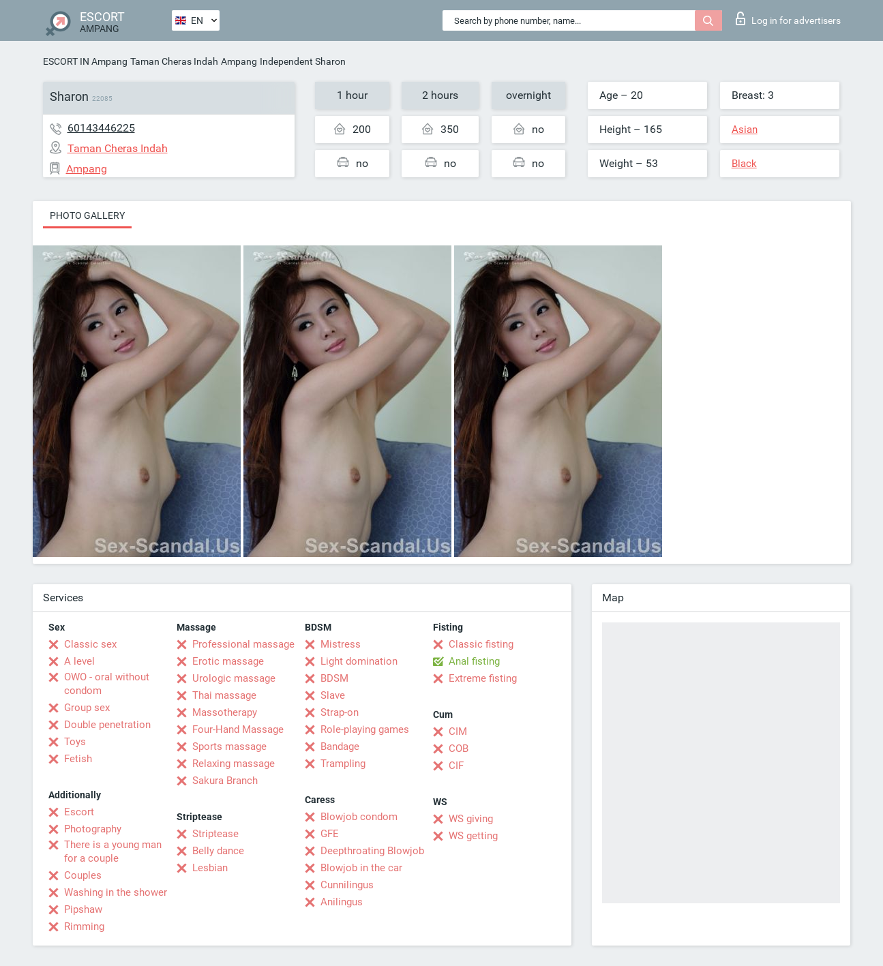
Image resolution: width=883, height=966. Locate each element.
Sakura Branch (225, 780)
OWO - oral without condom (106, 684)
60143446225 (101, 127)
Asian (745, 129)
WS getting (473, 836)
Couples (83, 875)
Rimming (84, 926)
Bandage (339, 746)
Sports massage (229, 746)
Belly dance (218, 851)
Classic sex (90, 644)
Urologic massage (233, 678)
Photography (92, 829)
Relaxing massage (233, 763)
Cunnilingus (347, 885)
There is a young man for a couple (113, 851)
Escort (79, 812)
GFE (329, 834)
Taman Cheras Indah (174, 61)
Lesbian (210, 868)
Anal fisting (474, 661)
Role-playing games (364, 729)
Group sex (87, 707)
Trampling (342, 763)
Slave (332, 695)
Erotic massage (228, 661)
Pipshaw (83, 909)
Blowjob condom (359, 817)
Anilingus (341, 902)
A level (79, 661)
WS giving (471, 819)
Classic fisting (481, 644)
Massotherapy (224, 712)
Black (744, 163)
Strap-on (339, 712)
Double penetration (107, 725)
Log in (788, 18)
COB (458, 748)
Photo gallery (87, 215)
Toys (75, 742)
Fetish (78, 759)
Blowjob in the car (361, 868)
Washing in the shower (115, 892)
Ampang (239, 61)
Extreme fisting (483, 678)
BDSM (334, 678)
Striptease (215, 834)
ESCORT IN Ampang (85, 61)
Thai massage (224, 695)
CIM (458, 731)
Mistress (340, 644)
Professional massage (243, 644)
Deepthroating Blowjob (372, 851)
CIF (456, 765)
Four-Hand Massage (238, 729)
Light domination (359, 661)
